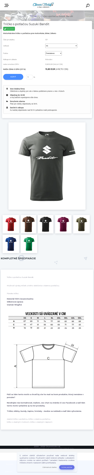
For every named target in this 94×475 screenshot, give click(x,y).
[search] (88, 6)
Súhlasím (67, 467)
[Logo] (43, 5)
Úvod (22, 16)
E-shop (7, 5)
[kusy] (29, 77)
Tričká (33, 16)
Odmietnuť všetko (49, 467)
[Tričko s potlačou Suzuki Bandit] (47, 123)
